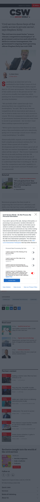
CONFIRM (11, 280)
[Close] (36, 215)
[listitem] (20, 248)
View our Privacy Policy (30, 287)
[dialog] (20, 251)
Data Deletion (7, 287)
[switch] (32, 252)
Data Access (17, 287)
